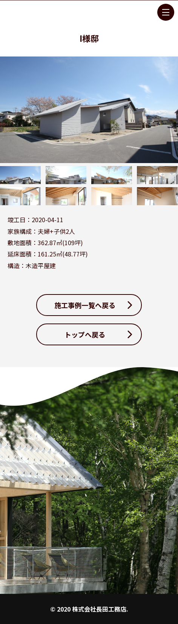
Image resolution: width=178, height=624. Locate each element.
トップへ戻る (84, 334)
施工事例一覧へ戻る (84, 305)
